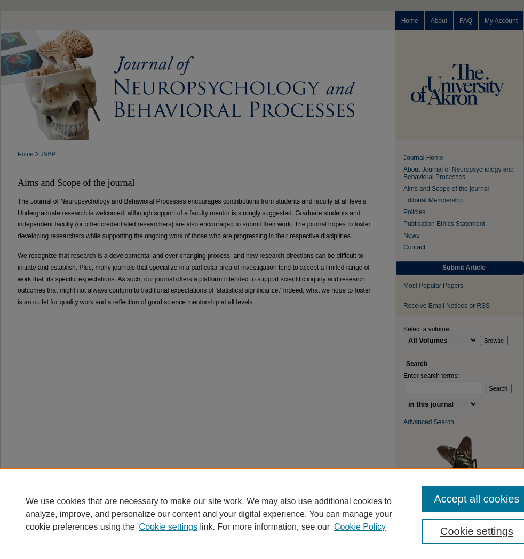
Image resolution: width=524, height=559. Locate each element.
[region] (262, 513)
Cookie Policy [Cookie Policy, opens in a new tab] (360, 526)
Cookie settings (168, 526)
